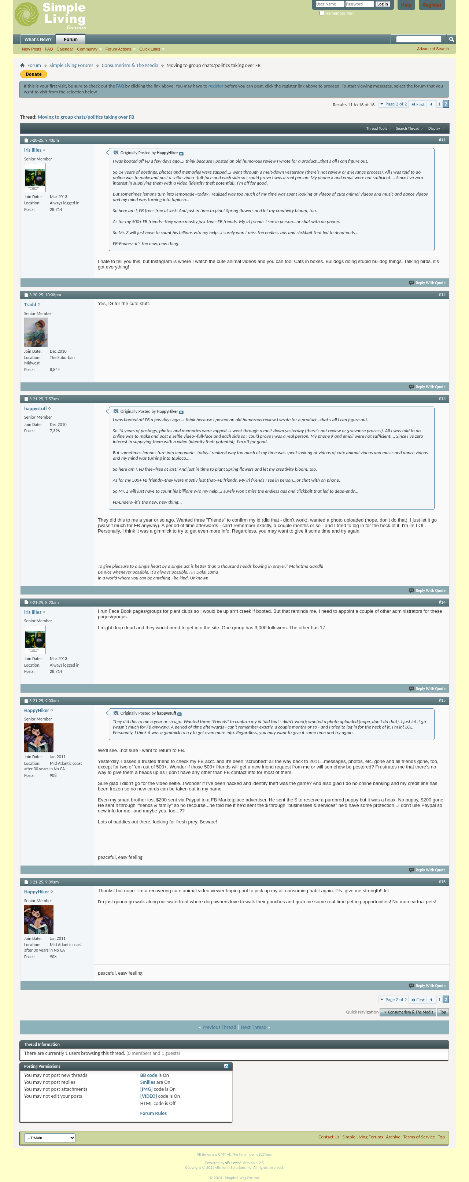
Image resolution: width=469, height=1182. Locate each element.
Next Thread (253, 1027)
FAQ (49, 49)
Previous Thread (219, 1027)
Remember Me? (337, 13)
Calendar (65, 49)
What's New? (38, 39)
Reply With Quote (428, 283)
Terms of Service (419, 1137)
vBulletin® (233, 1162)
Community (87, 49)
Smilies (147, 1082)
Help (406, 5)
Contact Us (328, 1137)
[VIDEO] (148, 1096)
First (418, 104)
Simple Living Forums (71, 65)
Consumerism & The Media (130, 65)
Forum (71, 39)
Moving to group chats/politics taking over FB (86, 117)
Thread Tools (376, 128)
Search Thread (408, 128)
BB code (149, 1075)
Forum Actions (118, 49)
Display (434, 128)
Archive (393, 1137)
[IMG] (146, 1089)
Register (432, 5)
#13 (442, 398)
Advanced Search (433, 49)
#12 (442, 294)
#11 (442, 139)
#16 (442, 881)
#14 (442, 602)
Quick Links (149, 49)
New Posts (31, 49)
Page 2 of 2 (396, 104)
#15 (442, 700)
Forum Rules (153, 1113)
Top (443, 1012)
